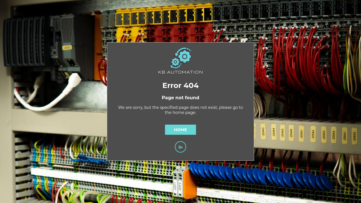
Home (180, 129)
